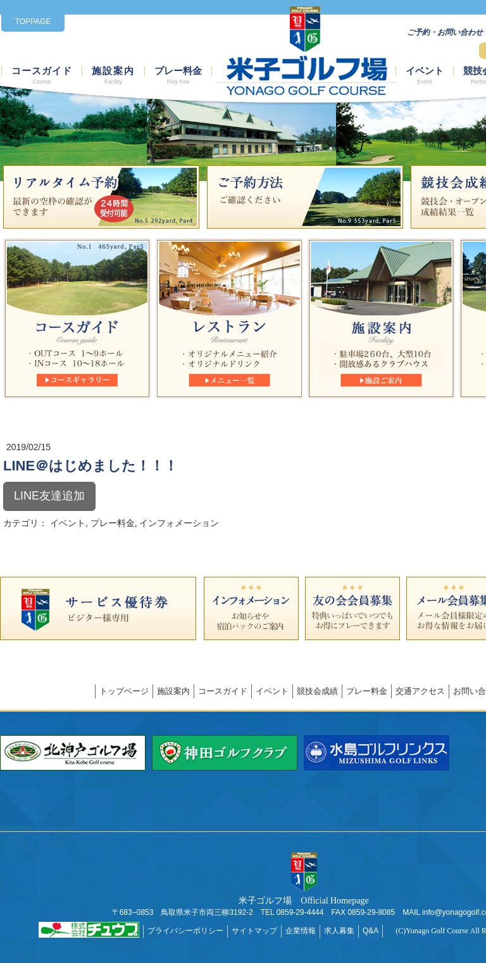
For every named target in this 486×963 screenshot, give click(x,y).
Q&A (370, 930)
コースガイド (41, 75)
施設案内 (113, 75)
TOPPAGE (33, 21)
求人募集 (339, 930)
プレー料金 (178, 75)
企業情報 (300, 930)
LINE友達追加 (49, 495)
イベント (425, 75)
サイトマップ (254, 930)
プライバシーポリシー (185, 930)
